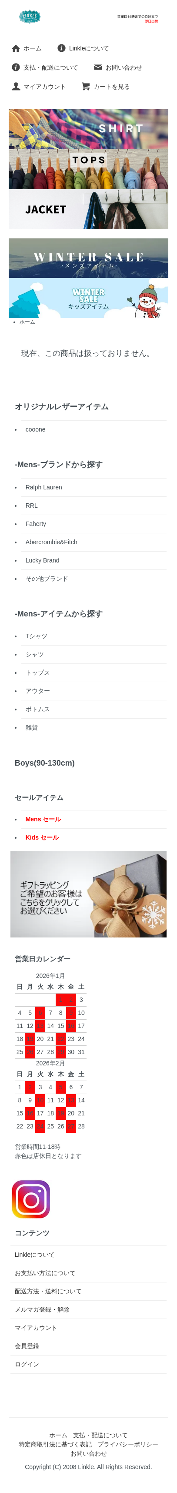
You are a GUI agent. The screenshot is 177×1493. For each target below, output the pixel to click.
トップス (38, 672)
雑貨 (32, 727)
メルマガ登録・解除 (42, 1309)
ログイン (27, 1364)
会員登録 (27, 1345)
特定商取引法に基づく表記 (55, 1444)
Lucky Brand (43, 560)
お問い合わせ (117, 67)
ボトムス (38, 709)
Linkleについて (83, 48)
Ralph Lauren (44, 487)
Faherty (36, 523)
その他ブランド (47, 578)
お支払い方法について (45, 1272)
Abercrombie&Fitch (51, 542)
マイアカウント (38, 86)
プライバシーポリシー (127, 1444)
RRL (32, 505)
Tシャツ (37, 636)
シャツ (35, 654)
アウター (38, 690)
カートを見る (105, 86)
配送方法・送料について (48, 1291)
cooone (36, 429)
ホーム (26, 48)
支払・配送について (44, 67)
